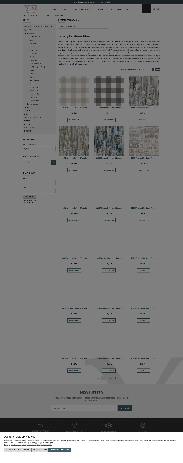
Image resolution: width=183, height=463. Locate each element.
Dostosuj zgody (40, 450)
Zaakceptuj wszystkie (60, 450)
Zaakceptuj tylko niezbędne (17, 450)
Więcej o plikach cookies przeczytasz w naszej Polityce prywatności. (28, 445)
